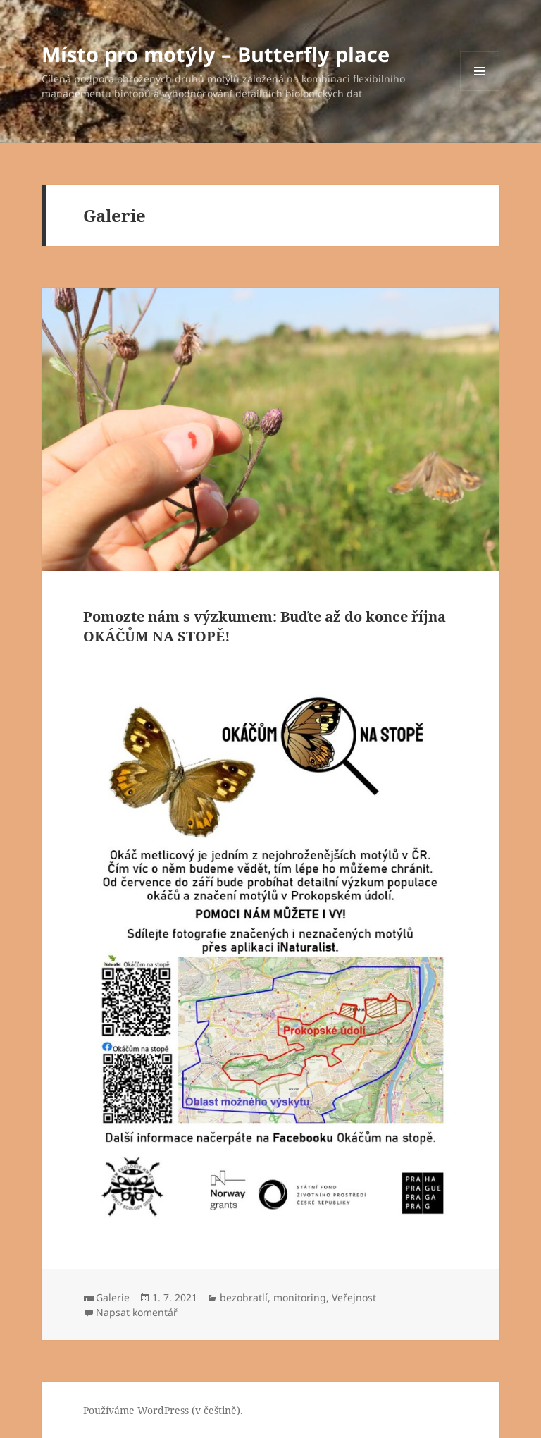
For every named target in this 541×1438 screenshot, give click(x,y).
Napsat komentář (137, 1312)
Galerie (113, 1297)
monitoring (299, 1297)
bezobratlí (244, 1297)
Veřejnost (354, 1297)
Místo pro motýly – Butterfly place (216, 54)
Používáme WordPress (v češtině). (163, 1410)
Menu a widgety (480, 90)
